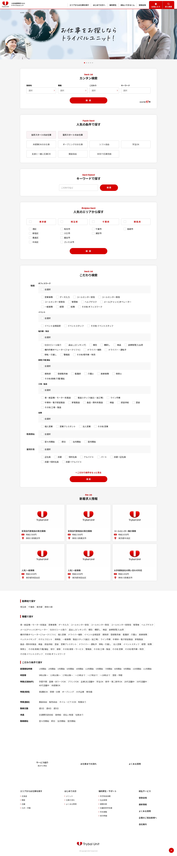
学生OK (135, 144)
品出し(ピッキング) (77, 344)
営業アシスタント (68, 426)
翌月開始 (92, 441)
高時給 (58, 714)
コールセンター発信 (111, 297)
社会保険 (103, 800)
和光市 (67, 228)
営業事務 (49, 297)
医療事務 (105, 373)
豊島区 (35, 237)
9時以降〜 (43, 675)
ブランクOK (73, 681)
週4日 (48, 708)
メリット (69, 796)
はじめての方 (70, 791)
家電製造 (76, 402)
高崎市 (130, 228)
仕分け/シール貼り (53, 344)
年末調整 (103, 812)
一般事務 (49, 306)
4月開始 (79, 668)
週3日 (41, 708)
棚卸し (107, 344)
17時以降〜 (68, 675)
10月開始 (137, 668)
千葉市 (99, 228)
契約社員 (73, 456)
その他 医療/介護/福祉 (55, 378)
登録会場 (143, 797)
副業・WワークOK (57, 681)
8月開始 (117, 668)
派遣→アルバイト (74, 461)
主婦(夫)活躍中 (87, 681)
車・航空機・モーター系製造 (58, 397)
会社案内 (143, 824)
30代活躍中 (142, 681)
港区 (34, 228)
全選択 (48, 289)
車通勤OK (43, 691)
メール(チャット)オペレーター (117, 301)
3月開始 (61, 668)
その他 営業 (103, 426)
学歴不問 (43, 681)
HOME (22, 13)
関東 (23, 800)
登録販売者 (63, 373)
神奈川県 (49, 606)
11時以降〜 (55, 675)
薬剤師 (48, 373)
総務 (73, 306)
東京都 (39, 606)
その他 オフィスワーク (92, 306)
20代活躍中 (129, 681)
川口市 (67, 233)
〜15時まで (80, 675)
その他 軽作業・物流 (86, 354)
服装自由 (73, 153)
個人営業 (49, 426)
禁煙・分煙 (55, 691)
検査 (112, 402)
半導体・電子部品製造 (55, 402)
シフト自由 (104, 144)
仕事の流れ (70, 800)
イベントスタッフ (76, 325)
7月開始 (108, 668)
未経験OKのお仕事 (41, 144)
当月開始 (77, 441)
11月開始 (147, 668)
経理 (62, 306)
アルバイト (89, 456)
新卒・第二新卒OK (113, 681)
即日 (64, 441)
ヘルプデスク (91, 301)
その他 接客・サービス (73, 649)
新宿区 (35, 233)
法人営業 (87, 426)
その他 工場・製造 (53, 407)
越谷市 (67, 237)
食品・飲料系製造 (95, 402)
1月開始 (42, 668)
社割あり (79, 714)
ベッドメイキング (28, 639)
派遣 (60, 456)
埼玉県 (23, 606)
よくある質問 (71, 804)
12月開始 (89, 668)
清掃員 (58, 639)
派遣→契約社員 (52, 461)
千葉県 (31, 606)
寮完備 (89, 691)
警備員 (67, 354)
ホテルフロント (45, 639)
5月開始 (99, 668)
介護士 (91, 373)
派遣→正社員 (120, 456)
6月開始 (70, 668)
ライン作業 (115, 397)
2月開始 (51, 668)
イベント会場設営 (53, 325)
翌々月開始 (50, 441)
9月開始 (127, 668)
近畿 (23, 804)
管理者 (75, 301)
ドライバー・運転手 (117, 349)
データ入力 (65, 297)
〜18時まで (105, 675)
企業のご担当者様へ (148, 817)
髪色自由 (53, 702)
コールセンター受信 (86, 297)
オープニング (68, 691)
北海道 (24, 796)
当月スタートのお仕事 (41, 134)
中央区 (35, 242)
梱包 (95, 344)
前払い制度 (68, 714)
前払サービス (145, 791)
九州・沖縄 (26, 808)
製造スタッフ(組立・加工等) (90, 397)
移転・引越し (51, 354)
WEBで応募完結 (104, 153)
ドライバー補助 (94, 349)
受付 (53, 649)
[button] (84, 62)
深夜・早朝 (117, 675)
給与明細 (103, 815)
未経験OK (55, 685)
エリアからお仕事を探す (31, 791)
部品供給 (125, 402)
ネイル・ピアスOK (67, 702)
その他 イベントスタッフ (102, 325)
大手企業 (80, 691)
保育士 (119, 373)
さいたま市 (69, 242)
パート (104, 456)
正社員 (48, 456)
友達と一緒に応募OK (41, 153)
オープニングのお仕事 (73, 144)
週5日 (56, 708)
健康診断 (103, 804)
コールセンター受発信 (55, 301)
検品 (119, 344)
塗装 (138, 402)
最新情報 (143, 804)
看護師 (78, 373)
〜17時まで (92, 675)
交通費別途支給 (46, 714)
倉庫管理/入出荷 (135, 344)
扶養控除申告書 (106, 808)
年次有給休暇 (105, 796)
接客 (59, 649)
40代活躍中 (44, 685)
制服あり (82, 702)
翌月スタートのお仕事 (73, 134)
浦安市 (99, 233)
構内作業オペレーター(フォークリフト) (62, 349)
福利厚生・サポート (108, 791)
